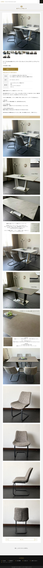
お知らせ (26, 560)
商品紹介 (11, 560)
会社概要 (19, 560)
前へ (7, 539)
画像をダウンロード (10, 69)
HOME (4, 560)
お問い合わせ (34, 560)
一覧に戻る (21, 539)
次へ (36, 539)
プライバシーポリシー (8, 562)
